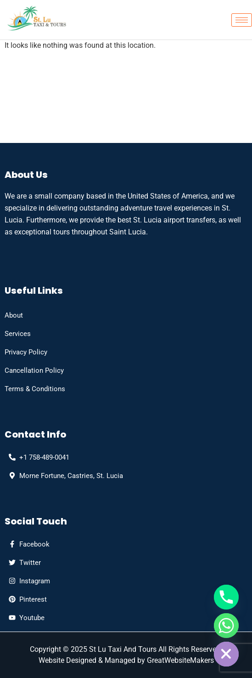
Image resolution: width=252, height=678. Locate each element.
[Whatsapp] (226, 625)
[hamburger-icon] (241, 20)
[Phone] (226, 597)
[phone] (37, 457)
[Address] (64, 476)
